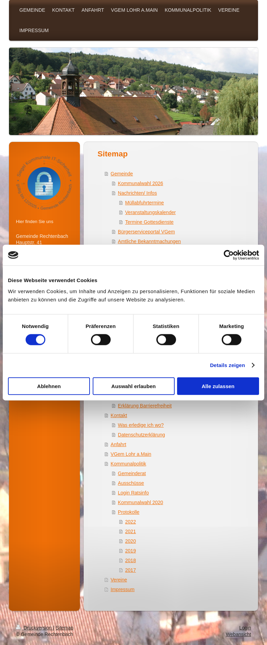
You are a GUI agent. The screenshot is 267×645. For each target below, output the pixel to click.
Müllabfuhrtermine (144, 202)
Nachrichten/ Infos (137, 193)
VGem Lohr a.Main (131, 454)
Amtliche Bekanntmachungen (149, 241)
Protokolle (128, 512)
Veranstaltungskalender (150, 212)
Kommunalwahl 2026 (140, 183)
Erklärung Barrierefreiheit (145, 405)
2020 (130, 541)
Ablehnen (49, 386)
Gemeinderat (132, 473)
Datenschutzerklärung (141, 434)
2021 (130, 531)
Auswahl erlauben (133, 386)
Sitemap (64, 627)
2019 (130, 550)
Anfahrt (118, 444)
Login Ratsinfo (133, 492)
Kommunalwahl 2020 (140, 502)
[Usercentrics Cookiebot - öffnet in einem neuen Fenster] (229, 255)
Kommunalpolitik (128, 463)
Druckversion (34, 627)
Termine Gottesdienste (149, 222)
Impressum (123, 589)
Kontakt (119, 415)
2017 (130, 570)
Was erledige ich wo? (141, 425)
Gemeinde (122, 173)
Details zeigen (227, 365)
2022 (130, 521)
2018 (130, 560)
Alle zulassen (218, 386)
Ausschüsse (131, 483)
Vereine (119, 580)
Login (245, 627)
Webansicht (238, 634)
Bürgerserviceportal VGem (146, 231)
